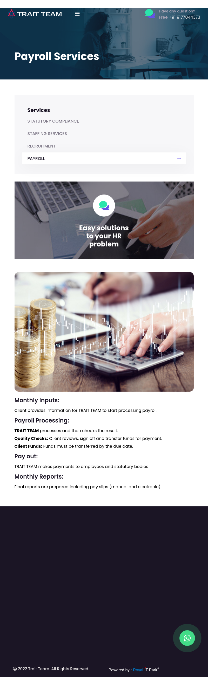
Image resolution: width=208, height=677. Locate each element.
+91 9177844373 (179, 17)
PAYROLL (104, 159)
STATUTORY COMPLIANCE (53, 121)
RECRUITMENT (42, 146)
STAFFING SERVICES (47, 134)
